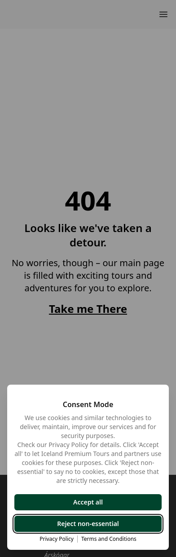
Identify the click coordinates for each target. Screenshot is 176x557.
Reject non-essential (88, 523)
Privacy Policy (57, 539)
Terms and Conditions (108, 539)
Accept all (88, 502)
